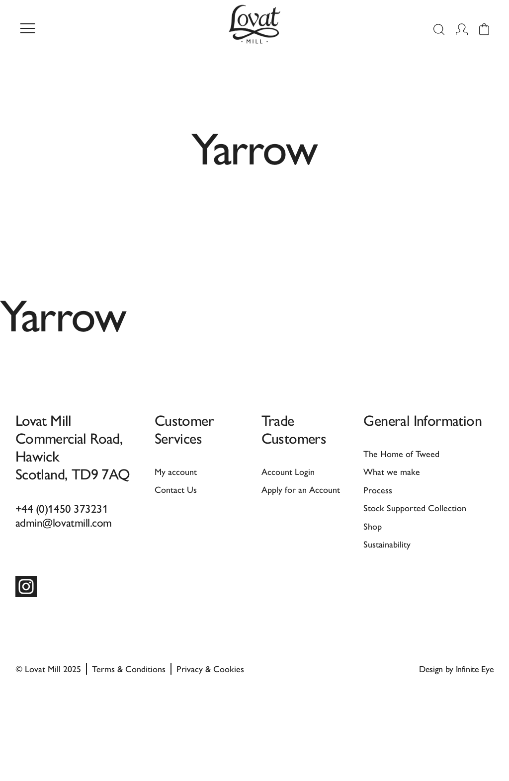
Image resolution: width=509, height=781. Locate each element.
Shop (372, 526)
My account (176, 471)
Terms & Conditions (129, 668)
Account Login (288, 471)
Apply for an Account (300, 489)
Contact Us (176, 489)
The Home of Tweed (401, 453)
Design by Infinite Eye (456, 668)
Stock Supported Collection (414, 507)
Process (377, 489)
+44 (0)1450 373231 (61, 508)
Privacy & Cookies (210, 668)
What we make (391, 471)
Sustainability (387, 544)
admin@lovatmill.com (63, 522)
